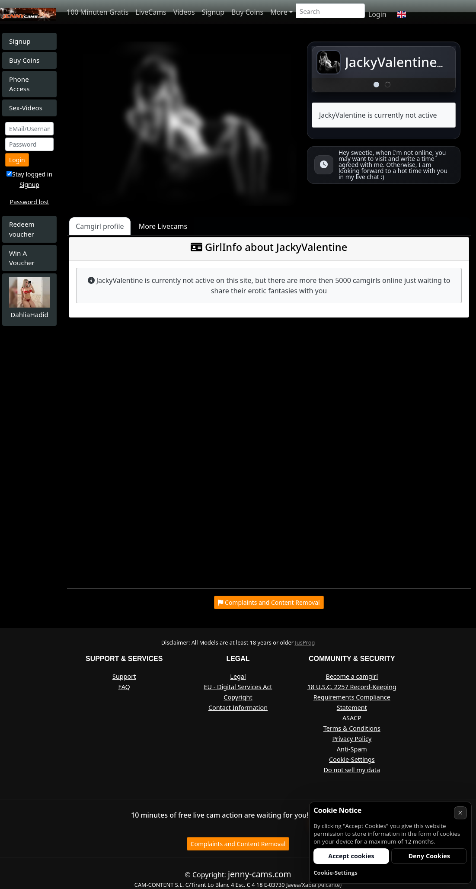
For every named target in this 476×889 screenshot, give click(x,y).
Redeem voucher (22, 229)
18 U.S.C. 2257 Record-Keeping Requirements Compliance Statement (351, 697)
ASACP (351, 718)
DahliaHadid (29, 314)
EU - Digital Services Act (238, 687)
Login (377, 14)
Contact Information (238, 707)
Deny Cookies (429, 856)
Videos (184, 12)
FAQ (124, 687)
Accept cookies (351, 856)
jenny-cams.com (259, 874)
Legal (238, 676)
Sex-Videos (25, 107)
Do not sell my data (352, 770)
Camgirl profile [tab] (100, 226)
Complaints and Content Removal (238, 844)
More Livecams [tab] (163, 226)
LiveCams (150, 12)
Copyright (238, 697)
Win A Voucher (22, 258)
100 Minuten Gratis (97, 12)
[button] (401, 14)
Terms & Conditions (351, 728)
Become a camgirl (352, 676)
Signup (213, 12)
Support (124, 676)
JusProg (305, 642)
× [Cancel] (460, 812)
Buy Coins (247, 12)
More (279, 12)
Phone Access (19, 84)
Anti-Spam (352, 749)
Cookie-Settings (351, 759)
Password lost (29, 202)
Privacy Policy (351, 739)
